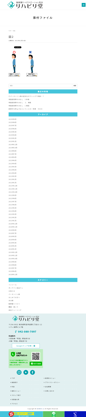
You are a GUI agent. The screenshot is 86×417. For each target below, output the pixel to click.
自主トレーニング (15, 310)
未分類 (11, 301)
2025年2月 (13, 138)
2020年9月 (13, 230)
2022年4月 (13, 173)
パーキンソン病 (14, 294)
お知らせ (12, 291)
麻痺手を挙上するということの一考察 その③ (26, 109)
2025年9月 (13, 119)
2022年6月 (13, 170)
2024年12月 (13, 144)
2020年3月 (13, 243)
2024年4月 (13, 157)
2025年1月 (13, 141)
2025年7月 (13, 125)
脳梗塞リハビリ (14, 304)
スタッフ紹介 (16, 395)
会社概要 (48, 387)
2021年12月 (13, 186)
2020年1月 (13, 249)
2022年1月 (13, 183)
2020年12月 (13, 224)
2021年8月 (13, 198)
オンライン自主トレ (16, 288)
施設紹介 (15, 382)
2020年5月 (13, 236)
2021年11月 (13, 189)
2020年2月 (13, 246)
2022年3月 (13, 176)
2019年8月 (13, 265)
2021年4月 (13, 211)
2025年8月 (13, 122)
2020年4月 (13, 240)
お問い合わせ (49, 391)
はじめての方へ (14, 297)
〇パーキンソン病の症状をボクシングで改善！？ (26, 96)
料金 (13, 387)
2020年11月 (13, 227)
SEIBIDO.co (40, 408)
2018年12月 (13, 274)
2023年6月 (13, 160)
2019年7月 (13, 268)
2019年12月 (13, 252)
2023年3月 (13, 167)
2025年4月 (13, 135)
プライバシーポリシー (52, 382)
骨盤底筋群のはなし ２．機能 (20, 102)
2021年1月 (13, 221)
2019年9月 (13, 262)
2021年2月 (13, 217)
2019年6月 (13, 271)
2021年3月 (13, 214)
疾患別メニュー (50, 378)
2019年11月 (13, 255)
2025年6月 (13, 129)
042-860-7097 (25, 331)
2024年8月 (13, 151)
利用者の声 (15, 399)
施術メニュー (16, 391)
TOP (10, 31)
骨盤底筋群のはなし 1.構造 (19, 106)
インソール (13, 285)
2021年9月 (13, 195)
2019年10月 (13, 259)
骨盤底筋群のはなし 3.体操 (19, 99)
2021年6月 (13, 205)
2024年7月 (13, 154)
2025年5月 (13, 132)
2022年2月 (13, 179)
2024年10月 (13, 148)
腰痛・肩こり (13, 307)
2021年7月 (13, 202)
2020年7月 (13, 233)
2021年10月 (13, 192)
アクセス (15, 404)
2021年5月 (13, 208)
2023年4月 (13, 164)
